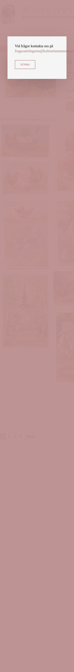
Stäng (25, 64)
